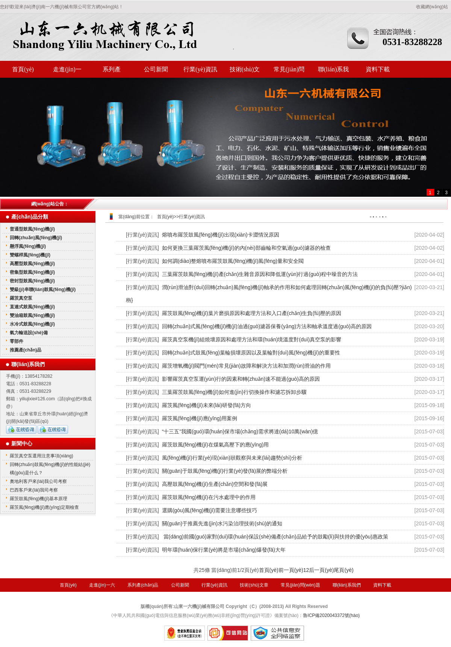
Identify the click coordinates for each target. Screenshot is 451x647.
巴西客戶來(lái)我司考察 (34, 490)
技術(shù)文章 (245, 72)
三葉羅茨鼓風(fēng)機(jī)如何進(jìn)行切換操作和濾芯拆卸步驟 (234, 392)
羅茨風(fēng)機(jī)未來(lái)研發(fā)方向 (206, 405)
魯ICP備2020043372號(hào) (331, 615)
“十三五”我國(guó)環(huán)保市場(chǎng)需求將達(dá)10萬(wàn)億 (240, 431)
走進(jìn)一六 (67, 72)
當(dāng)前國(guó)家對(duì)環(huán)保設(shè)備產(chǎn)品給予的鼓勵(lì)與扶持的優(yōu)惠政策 (275, 537)
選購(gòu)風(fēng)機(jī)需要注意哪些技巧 (209, 510)
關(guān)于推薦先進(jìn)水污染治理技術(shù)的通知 (222, 523)
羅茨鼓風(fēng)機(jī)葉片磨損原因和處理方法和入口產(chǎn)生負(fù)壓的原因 (252, 313)
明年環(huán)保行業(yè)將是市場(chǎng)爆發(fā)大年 (224, 550)
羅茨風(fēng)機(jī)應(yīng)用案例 (200, 418)
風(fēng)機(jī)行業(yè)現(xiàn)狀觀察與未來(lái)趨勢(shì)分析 (232, 458)
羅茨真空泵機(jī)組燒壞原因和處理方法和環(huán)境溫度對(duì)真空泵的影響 (252, 339)
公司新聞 (156, 69)
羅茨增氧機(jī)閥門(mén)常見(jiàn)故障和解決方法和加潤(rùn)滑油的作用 (246, 366)
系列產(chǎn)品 (112, 72)
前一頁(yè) (290, 570)
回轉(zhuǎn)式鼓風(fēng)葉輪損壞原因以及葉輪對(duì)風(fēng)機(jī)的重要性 (251, 353)
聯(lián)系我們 (333, 72)
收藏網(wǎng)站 (432, 6)
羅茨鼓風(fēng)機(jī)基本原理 (38, 498)
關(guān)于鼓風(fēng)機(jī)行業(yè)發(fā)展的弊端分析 (225, 471)
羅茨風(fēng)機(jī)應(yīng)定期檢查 (44, 507)
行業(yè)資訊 (200, 69)
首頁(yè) (23, 69)
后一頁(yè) (321, 570)
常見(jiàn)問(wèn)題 (289, 72)
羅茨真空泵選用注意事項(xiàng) (41, 455)
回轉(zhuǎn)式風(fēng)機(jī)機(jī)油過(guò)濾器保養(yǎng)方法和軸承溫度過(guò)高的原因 (267, 326)
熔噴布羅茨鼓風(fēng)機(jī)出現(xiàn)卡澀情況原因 (220, 235)
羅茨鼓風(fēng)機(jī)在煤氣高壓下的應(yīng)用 (215, 445)
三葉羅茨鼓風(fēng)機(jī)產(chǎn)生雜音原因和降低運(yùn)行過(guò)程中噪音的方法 (260, 274)
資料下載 (378, 69)
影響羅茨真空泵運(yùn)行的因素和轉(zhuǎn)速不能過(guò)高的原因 (241, 379)
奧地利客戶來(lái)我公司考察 (38, 481)
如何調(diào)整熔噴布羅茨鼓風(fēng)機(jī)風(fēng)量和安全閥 (233, 261)
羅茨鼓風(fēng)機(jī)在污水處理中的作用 (209, 497)
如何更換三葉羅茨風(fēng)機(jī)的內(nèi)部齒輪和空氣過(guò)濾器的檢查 (246, 248)
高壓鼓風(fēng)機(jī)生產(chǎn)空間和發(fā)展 (215, 484)
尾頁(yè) (343, 570)
